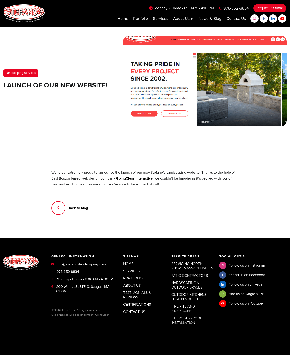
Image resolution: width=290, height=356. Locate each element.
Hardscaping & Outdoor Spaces (186, 286)
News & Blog (209, 18)
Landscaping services (21, 73)
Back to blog (70, 209)
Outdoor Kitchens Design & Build (188, 298)
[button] (192, 19)
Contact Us (236, 18)
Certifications (137, 305)
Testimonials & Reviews (137, 296)
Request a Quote (269, 8)
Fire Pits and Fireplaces (183, 309)
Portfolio (140, 18)
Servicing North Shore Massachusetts (192, 267)
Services (160, 18)
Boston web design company (77, 316)
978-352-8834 (236, 8)
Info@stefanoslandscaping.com (81, 265)
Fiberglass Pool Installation (186, 321)
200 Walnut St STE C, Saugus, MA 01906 (83, 290)
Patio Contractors (189, 276)
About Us (183, 19)
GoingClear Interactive (134, 179)
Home (122, 18)
